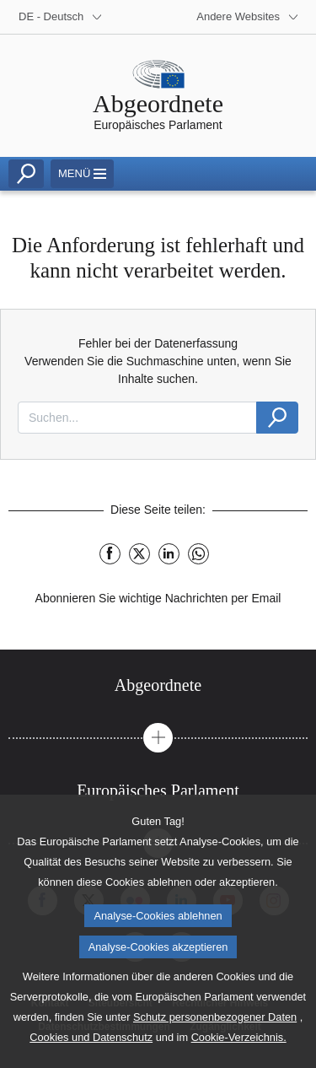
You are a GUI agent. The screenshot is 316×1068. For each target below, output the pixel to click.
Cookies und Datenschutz (91, 1053)
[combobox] (137, 418)
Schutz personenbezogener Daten (215, 1033)
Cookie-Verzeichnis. (239, 1053)
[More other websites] (248, 17)
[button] (158, 737)
